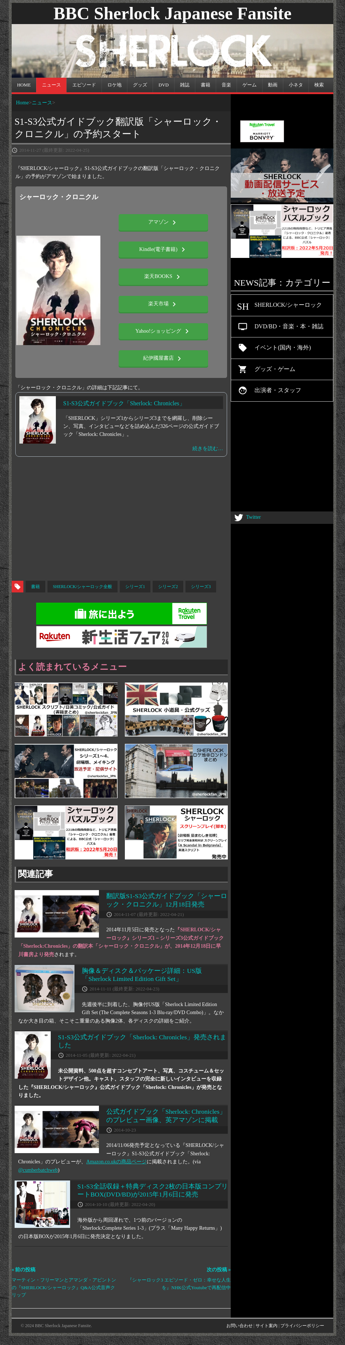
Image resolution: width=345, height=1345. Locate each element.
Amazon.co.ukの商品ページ (116, 1161)
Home (22, 102)
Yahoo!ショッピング (163, 331)
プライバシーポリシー (302, 1325)
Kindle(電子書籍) (163, 249)
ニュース (42, 102)
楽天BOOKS (163, 277)
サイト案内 (266, 1325)
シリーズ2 (168, 586)
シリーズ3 (201, 586)
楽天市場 (163, 304)
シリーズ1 (135, 586)
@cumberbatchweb (38, 1170)
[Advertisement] (173, 522)
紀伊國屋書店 (163, 358)
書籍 (35, 586)
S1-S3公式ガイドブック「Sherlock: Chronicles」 (124, 403)
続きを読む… (207, 448)
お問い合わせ (239, 1325)
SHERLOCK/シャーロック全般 (82, 586)
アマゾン (163, 222)
